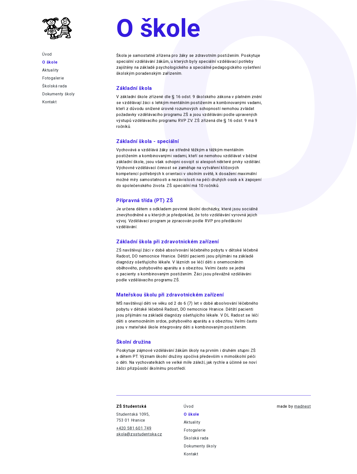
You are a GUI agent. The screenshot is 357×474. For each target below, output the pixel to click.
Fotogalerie (53, 78)
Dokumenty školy (58, 94)
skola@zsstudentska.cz (139, 434)
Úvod (47, 54)
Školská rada (54, 86)
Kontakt (49, 102)
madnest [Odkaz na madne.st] (302, 406)
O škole (50, 62)
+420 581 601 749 (133, 428)
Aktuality (50, 70)
